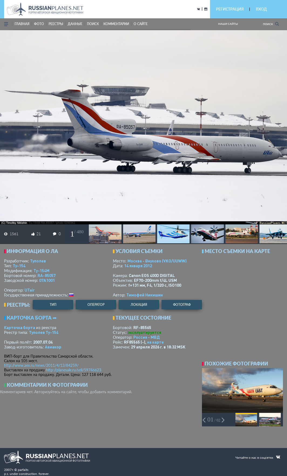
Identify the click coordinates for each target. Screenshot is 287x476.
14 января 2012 (138, 265)
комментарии (116, 24)
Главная (22, 24)
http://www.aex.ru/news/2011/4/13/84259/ (41, 365)
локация (139, 305)
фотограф (182, 305)
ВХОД (261, 9)
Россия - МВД (146, 337)
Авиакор (53, 346)
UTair (30, 289)
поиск (93, 24)
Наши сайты (228, 23)
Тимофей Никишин (144, 294)
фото (39, 24)
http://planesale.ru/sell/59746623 (73, 370)
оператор (95, 305)
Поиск (271, 24)
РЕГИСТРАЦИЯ (230, 9)
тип (53, 305)
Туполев (38, 260)
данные (75, 24)
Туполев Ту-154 (43, 332)
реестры (56, 24)
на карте (155, 342)
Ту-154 (19, 265)
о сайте (141, 24)
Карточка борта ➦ (32, 318)
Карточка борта (19, 327)
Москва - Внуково (157, 260)
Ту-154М (41, 270)
